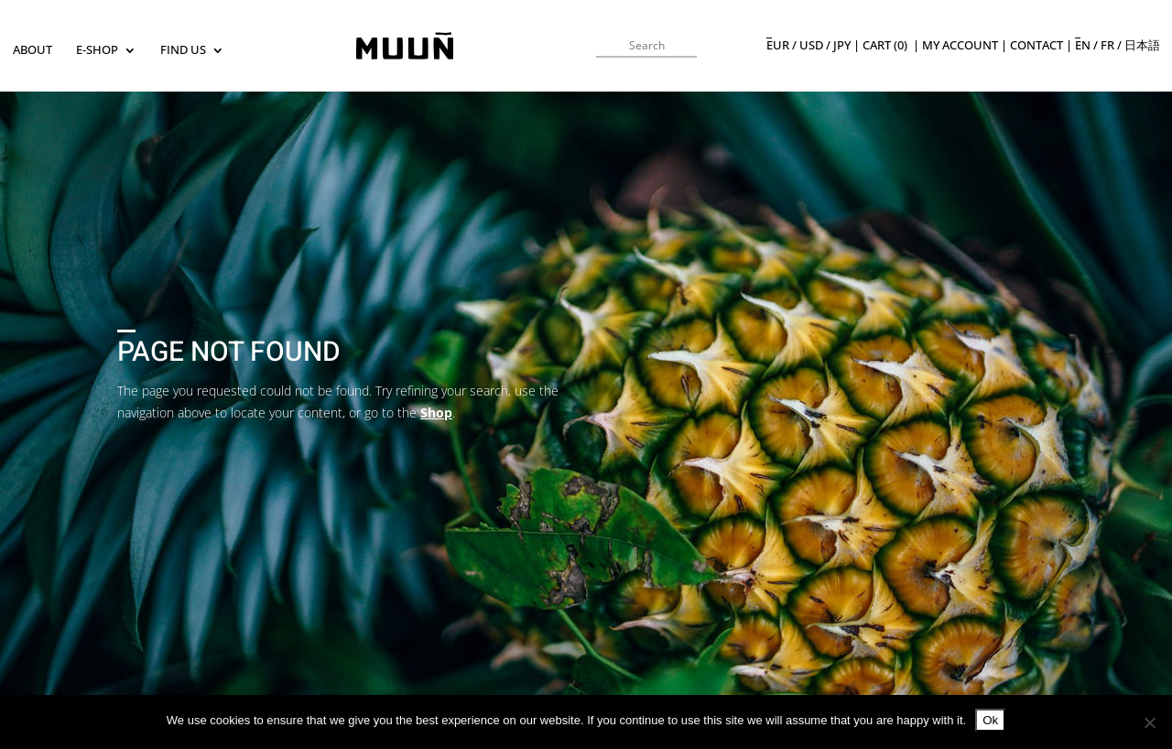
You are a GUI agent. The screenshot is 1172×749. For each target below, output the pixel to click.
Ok (990, 720)
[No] (1149, 722)
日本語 (1142, 45)
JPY (842, 45)
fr (1107, 45)
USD (811, 45)
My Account (960, 45)
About (32, 51)
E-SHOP (97, 51)
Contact (1036, 45)
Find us (183, 51)
